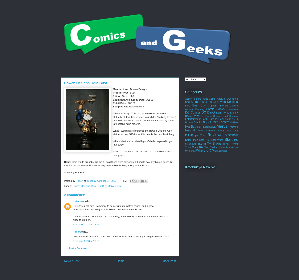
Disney (234, 112)
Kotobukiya (209, 126)
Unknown (78, 201)
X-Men (213, 150)
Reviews (214, 134)
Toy (201, 147)
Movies (234, 126)
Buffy (187, 105)
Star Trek (204, 139)
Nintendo (210, 130)
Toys (206, 147)
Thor (119, 186)
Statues (231, 139)
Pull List (232, 130)
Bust (93, 186)
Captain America (218, 105)
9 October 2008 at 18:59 (86, 241)
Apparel (221, 98)
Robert (77, 231)
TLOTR (202, 143)
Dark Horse (222, 112)
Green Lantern (219, 122)
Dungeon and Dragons (225, 116)
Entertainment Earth (196, 119)
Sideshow (231, 135)
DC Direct (208, 112)
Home (121, 261)
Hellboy (234, 122)
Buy (203, 105)
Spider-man (191, 139)
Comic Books (215, 109)
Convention (232, 109)
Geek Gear (224, 119)
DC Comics (193, 112)
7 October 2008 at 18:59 (86, 224)
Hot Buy (102, 186)
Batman (196, 101)
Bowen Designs (81, 186)
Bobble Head (209, 102)
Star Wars (217, 139)
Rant (202, 135)
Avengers (232, 98)
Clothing (199, 109)
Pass (221, 130)
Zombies (223, 151)
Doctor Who (192, 115)
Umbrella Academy (228, 147)
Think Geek (191, 147)
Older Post (169, 261)
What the (202, 150)
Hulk (199, 126)
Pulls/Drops (191, 135)
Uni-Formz (190, 151)
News (200, 130)
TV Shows (214, 143)
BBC (187, 102)
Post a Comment (78, 248)
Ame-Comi (209, 98)
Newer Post (72, 261)
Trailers (214, 147)
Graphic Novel (202, 122)
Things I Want (230, 143)
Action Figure (193, 98)
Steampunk (190, 143)
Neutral (190, 130)
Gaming (213, 119)
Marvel (111, 186)
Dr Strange (206, 116)
